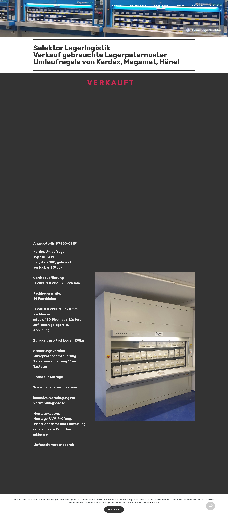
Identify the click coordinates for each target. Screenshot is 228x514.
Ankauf (180, 5)
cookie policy (153, 506)
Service (196, 5)
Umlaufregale (136, 5)
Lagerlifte (160, 5)
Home (115, 5)
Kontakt (215, 5)
